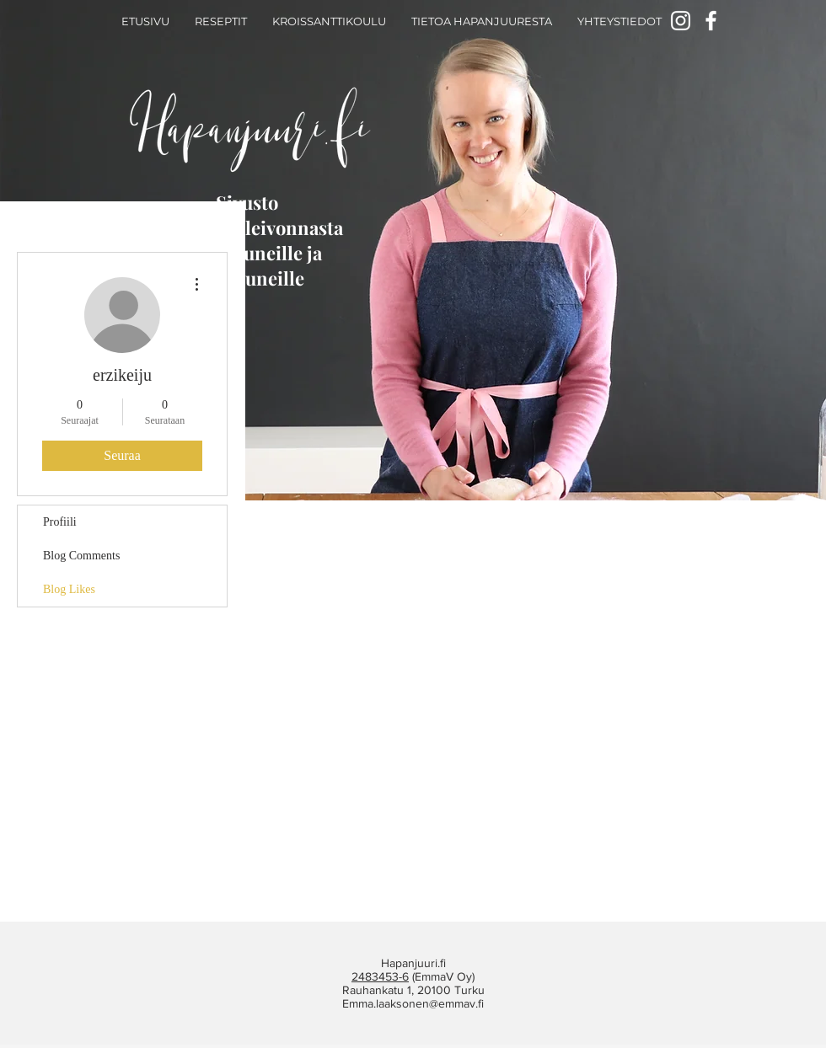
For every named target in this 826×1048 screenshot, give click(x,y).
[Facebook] (711, 21)
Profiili (60, 522)
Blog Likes (69, 589)
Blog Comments (81, 555)
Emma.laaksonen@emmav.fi (413, 1003)
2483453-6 (380, 976)
